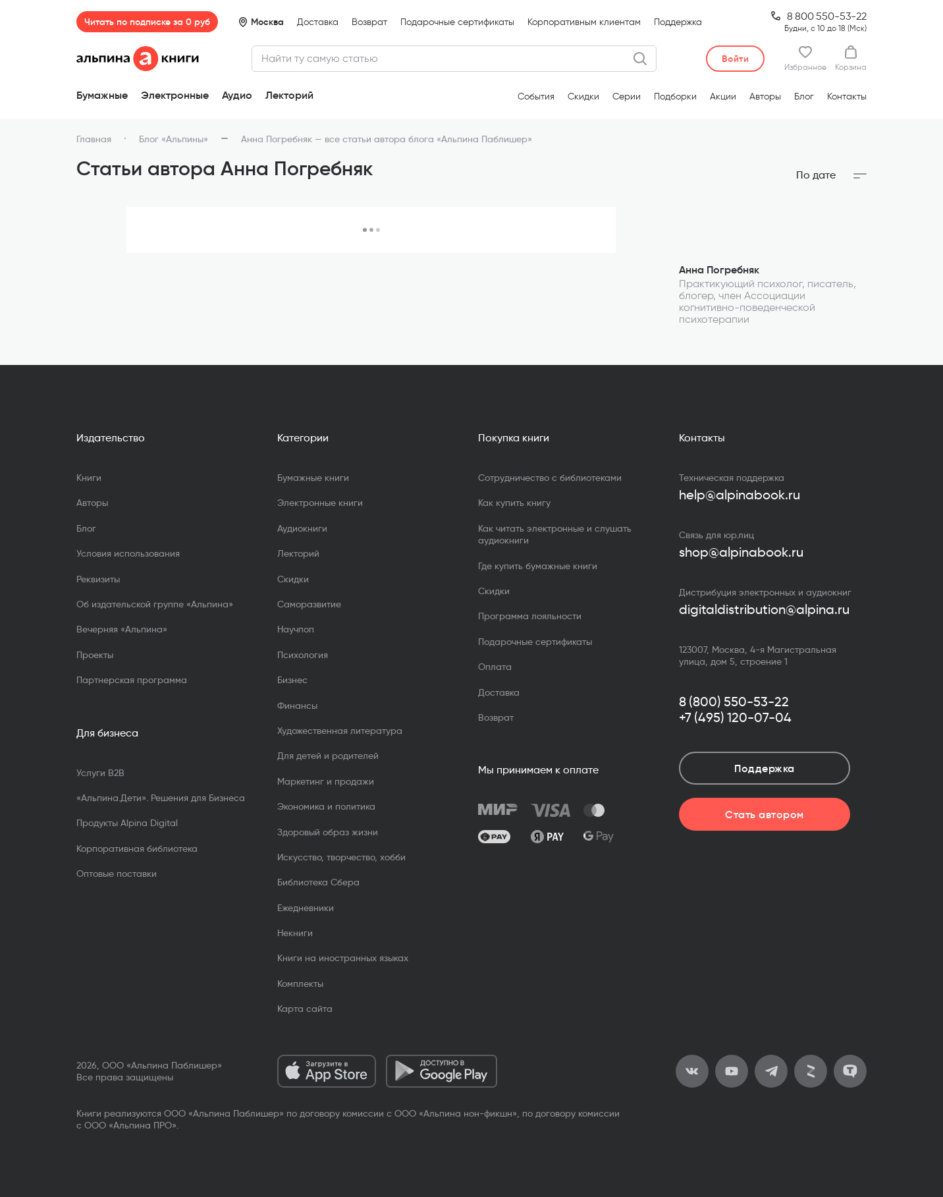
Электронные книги (320, 503)
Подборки (675, 96)
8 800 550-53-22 (827, 16)
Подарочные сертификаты (457, 22)
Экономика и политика (326, 806)
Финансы (297, 705)
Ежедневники (305, 908)
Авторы (765, 96)
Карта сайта (305, 1009)
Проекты (94, 655)
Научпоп (295, 629)
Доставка (317, 22)
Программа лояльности (529, 616)
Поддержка (678, 22)
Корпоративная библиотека (137, 848)
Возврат (369, 22)
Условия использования (128, 553)
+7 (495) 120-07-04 (735, 717)
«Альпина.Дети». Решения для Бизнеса (160, 798)
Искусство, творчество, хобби (341, 857)
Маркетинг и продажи (325, 781)
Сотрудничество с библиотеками (550, 478)
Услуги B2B (100, 773)
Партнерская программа (131, 680)
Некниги (295, 933)
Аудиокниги (302, 528)
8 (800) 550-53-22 (734, 702)
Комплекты (300, 983)
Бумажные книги (313, 478)
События (536, 96)
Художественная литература (339, 731)
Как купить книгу (514, 503)
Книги (88, 478)
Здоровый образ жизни (327, 832)
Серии (626, 96)
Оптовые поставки (116, 873)
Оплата (495, 667)
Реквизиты (98, 579)
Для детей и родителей (328, 756)
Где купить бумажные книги (537, 566)
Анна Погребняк (719, 269)
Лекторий (289, 94)
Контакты (847, 96)
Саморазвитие (309, 604)
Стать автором (764, 814)
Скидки (583, 96)
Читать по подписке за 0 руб (147, 22)
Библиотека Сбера (318, 882)
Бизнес (292, 680)
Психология (302, 655)
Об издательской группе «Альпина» (154, 604)
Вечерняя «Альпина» (121, 629)
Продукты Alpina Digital (127, 823)
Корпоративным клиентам (584, 22)
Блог (804, 96)
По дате (816, 175)
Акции (723, 96)
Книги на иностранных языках (342, 958)
